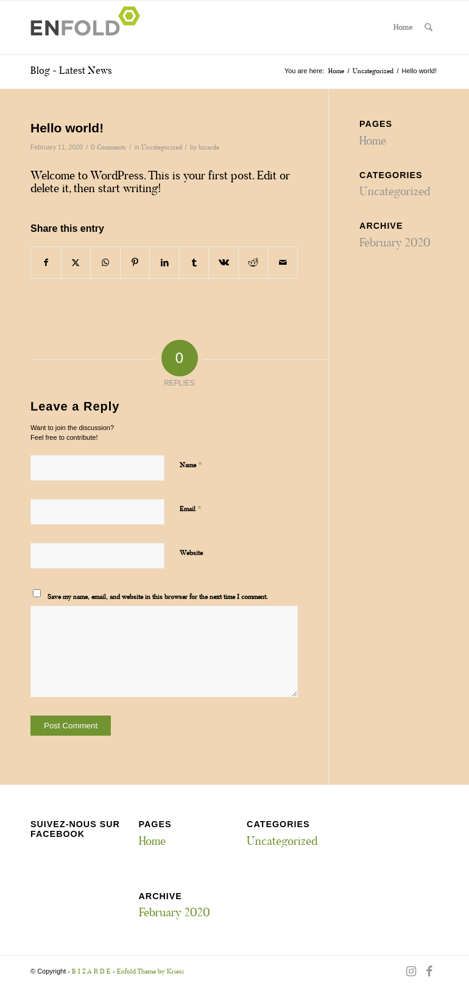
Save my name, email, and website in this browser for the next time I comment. (157, 596)
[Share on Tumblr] (194, 262)
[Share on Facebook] (46, 262)
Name (191, 464)
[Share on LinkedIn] (164, 262)
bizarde (209, 147)
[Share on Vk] (223, 262)
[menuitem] (428, 27)
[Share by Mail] (283, 262)
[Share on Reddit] (253, 262)
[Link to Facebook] (429, 971)
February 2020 (395, 242)
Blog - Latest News (71, 70)
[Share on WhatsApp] (105, 262)
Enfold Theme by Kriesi (150, 971)
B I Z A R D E (91, 971)
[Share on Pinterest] (135, 262)
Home (402, 27)
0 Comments (108, 147)
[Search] (428, 27)
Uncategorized (161, 147)
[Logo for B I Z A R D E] (88, 27)
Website (191, 552)
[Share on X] (76, 262)
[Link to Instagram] (411, 971)
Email (191, 508)
